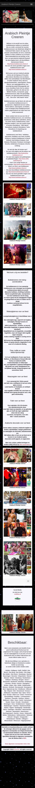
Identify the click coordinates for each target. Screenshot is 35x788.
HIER (24, 738)
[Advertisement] (17, 770)
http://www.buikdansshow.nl (17, 69)
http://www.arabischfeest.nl (22, 164)
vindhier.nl (17, 594)
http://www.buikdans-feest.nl (17, 168)
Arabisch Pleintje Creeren (11, 4)
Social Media (17, 590)
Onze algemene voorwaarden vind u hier (17, 744)
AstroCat (16, 749)
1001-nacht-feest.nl (25, 444)
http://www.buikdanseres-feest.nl (17, 64)
